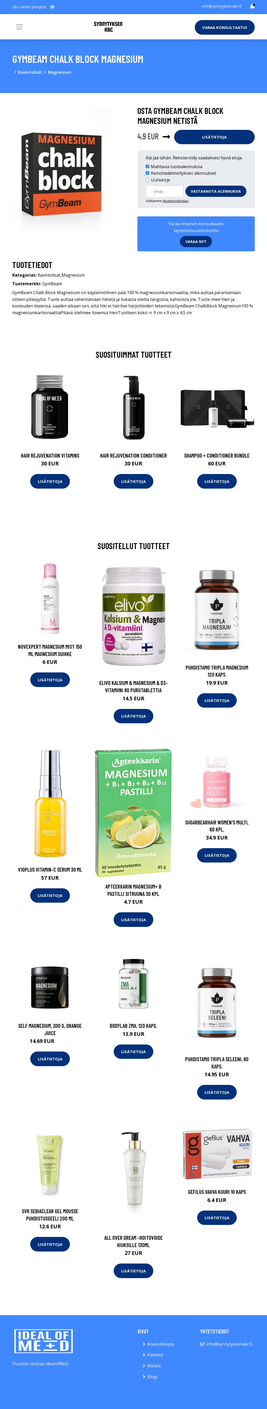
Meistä (154, 1366)
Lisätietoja (214, 136)
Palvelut (155, 1355)
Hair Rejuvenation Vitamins (50, 455)
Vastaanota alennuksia (216, 191)
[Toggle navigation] (19, 27)
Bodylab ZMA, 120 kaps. (133, 1025)
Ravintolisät (30, 72)
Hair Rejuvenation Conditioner (133, 455)
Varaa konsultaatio (224, 27)
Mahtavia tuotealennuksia (176, 166)
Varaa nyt (196, 241)
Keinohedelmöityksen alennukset (183, 173)
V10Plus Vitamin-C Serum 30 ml (50, 869)
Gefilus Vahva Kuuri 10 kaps (217, 1191)
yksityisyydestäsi (176, 200)
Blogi (152, 1377)
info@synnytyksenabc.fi (221, 6)
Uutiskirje (160, 180)
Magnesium (59, 72)
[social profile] (52, 7)
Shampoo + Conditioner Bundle (217, 455)
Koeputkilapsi (160, 1344)
